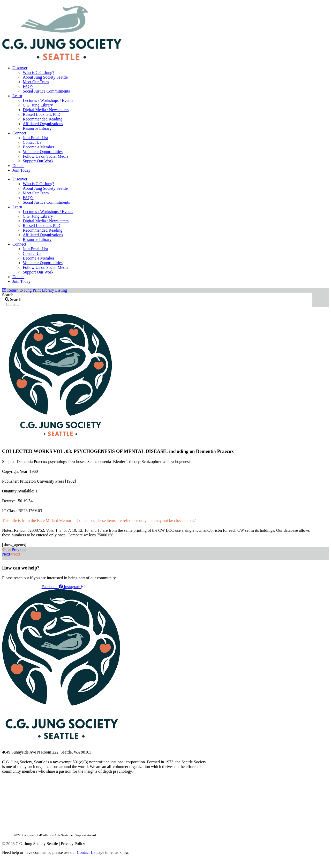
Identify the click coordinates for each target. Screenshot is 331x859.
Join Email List (35, 137)
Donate (18, 165)
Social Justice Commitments (46, 91)
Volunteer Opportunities (43, 151)
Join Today (21, 170)
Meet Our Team (36, 82)
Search (7, 295)
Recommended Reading (42, 119)
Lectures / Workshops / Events (48, 100)
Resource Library (37, 128)
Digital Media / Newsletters (46, 110)
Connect (19, 133)
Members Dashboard (279, 4)
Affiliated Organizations (43, 123)
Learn (17, 96)
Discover (19, 68)
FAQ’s (28, 86)
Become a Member (38, 147)
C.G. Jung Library (38, 105)
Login (308, 4)
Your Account (243, 4)
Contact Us (32, 142)
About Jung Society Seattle (45, 77)
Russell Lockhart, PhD (41, 114)
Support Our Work (38, 161)
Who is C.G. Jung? (38, 72)
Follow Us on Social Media (45, 156)
